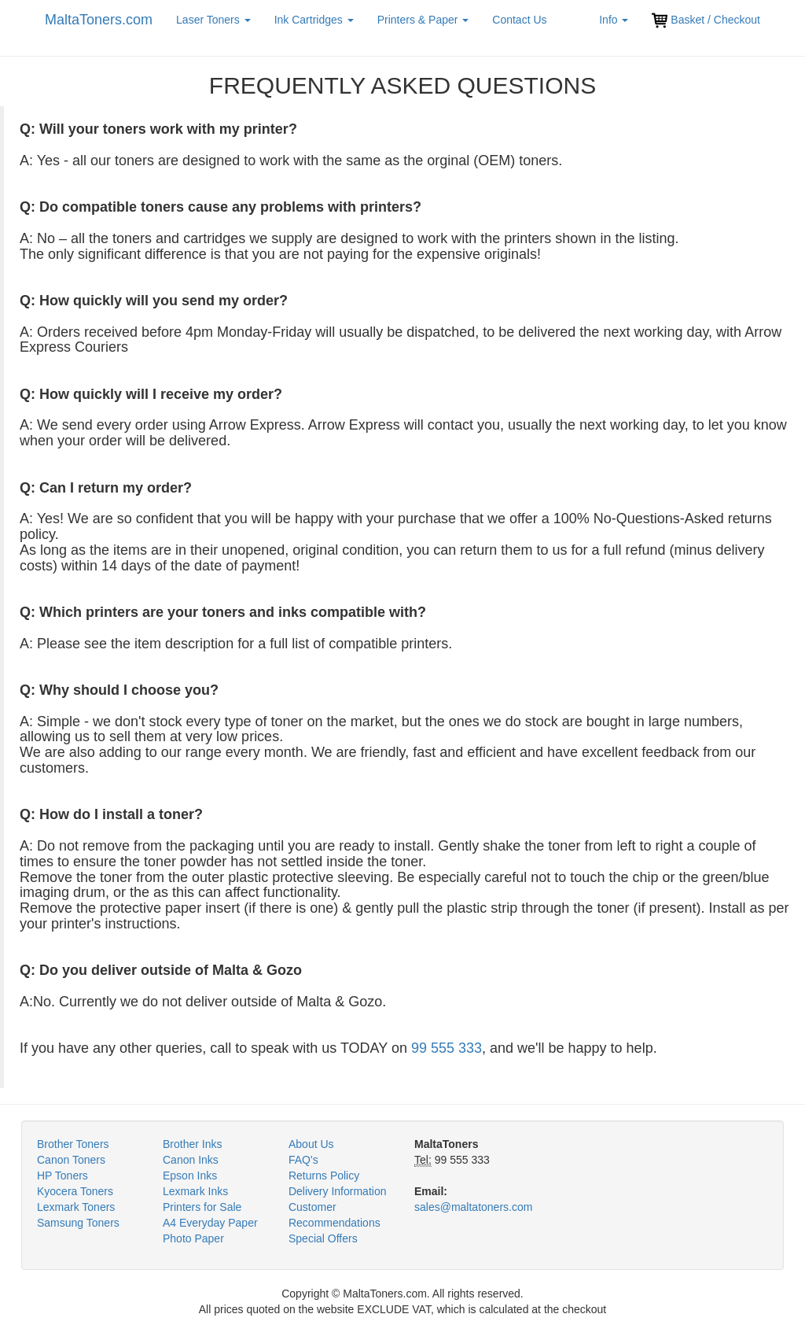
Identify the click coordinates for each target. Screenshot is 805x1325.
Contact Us (519, 19)
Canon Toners (71, 1159)
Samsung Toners (78, 1222)
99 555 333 (446, 1048)
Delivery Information (338, 1191)
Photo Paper (193, 1238)
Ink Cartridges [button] (314, 19)
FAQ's (303, 1159)
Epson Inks (190, 1175)
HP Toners (62, 1175)
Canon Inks (191, 1159)
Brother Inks (192, 1144)
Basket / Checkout (706, 20)
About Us (311, 1144)
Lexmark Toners (76, 1207)
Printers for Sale (202, 1207)
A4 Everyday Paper (210, 1222)
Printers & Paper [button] (423, 19)
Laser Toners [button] (213, 19)
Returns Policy (324, 1175)
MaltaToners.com (99, 20)
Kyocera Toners (75, 1191)
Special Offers (323, 1238)
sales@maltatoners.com (473, 1207)
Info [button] (613, 19)
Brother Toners (73, 1144)
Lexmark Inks (195, 1191)
